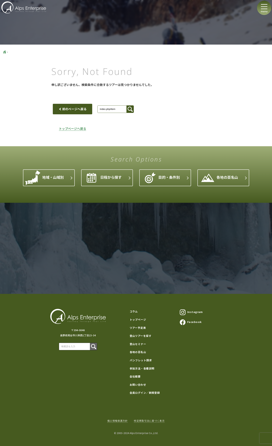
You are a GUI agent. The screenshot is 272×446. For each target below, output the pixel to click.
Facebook (191, 322)
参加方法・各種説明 (142, 368)
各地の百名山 (219, 177)
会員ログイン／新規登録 (145, 392)
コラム (134, 311)
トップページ (138, 319)
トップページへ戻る (72, 128)
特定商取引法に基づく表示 (149, 420)
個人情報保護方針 (117, 420)
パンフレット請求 (141, 360)
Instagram (191, 312)
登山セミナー (138, 344)
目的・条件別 (162, 177)
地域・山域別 (44, 178)
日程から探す (104, 178)
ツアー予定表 (138, 328)
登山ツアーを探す (141, 336)
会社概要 (135, 376)
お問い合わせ (138, 384)
